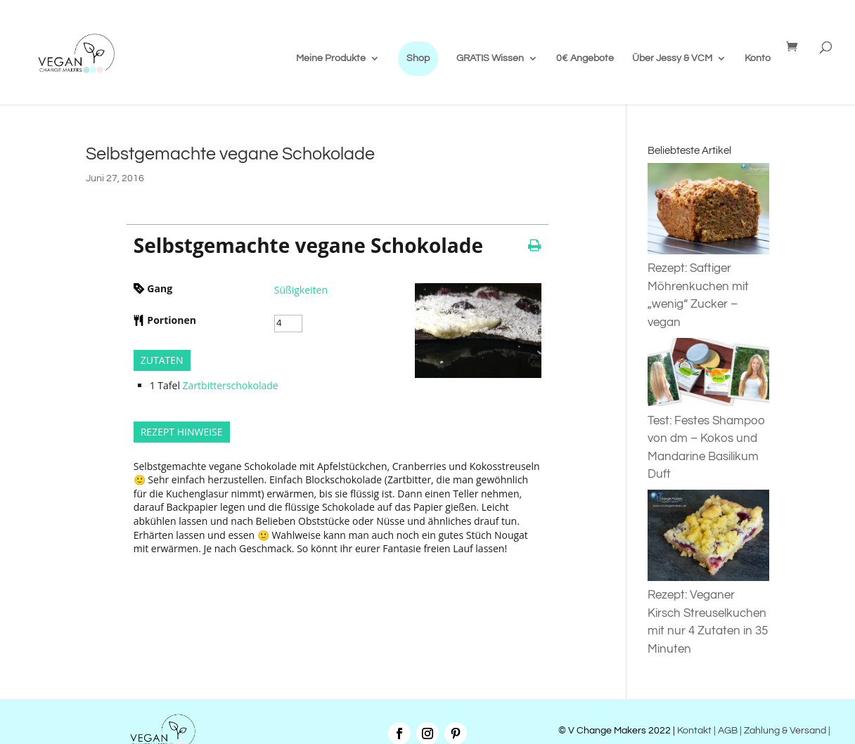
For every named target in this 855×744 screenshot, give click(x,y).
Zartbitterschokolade (230, 385)
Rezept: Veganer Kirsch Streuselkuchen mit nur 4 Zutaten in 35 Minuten (708, 613)
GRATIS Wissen (490, 58)
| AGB (726, 731)
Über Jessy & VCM (672, 58)
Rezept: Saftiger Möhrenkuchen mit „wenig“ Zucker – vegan (708, 286)
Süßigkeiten (301, 289)
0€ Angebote (585, 58)
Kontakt (693, 731)
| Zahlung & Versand (784, 731)
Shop (418, 58)
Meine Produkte (331, 58)
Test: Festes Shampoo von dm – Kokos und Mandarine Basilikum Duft (708, 438)
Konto (758, 58)
